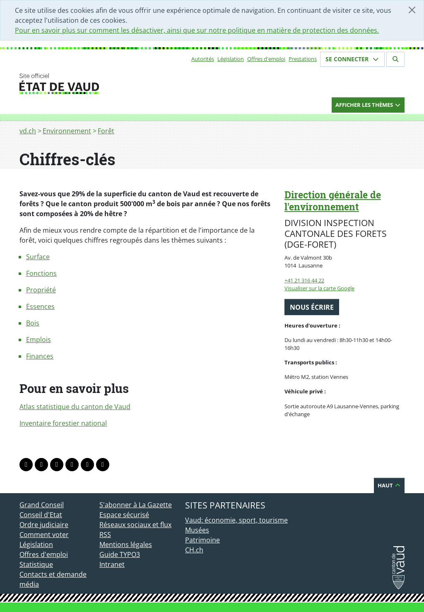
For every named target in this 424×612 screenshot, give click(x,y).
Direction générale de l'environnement (332, 200)
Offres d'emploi (266, 59)
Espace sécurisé (124, 514)
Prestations (303, 59)
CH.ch (194, 549)
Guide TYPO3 (119, 554)
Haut (389, 485)
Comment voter (44, 534)
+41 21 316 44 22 (304, 280)
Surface (38, 256)
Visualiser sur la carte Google (319, 288)
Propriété (41, 289)
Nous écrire (312, 307)
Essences (40, 306)
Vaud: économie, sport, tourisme (236, 520)
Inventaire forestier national (63, 423)
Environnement (67, 130)
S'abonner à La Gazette (135, 504)
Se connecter (352, 59)
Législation (230, 59)
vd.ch (27, 130)
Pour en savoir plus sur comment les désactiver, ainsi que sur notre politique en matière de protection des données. (197, 30)
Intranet (112, 564)
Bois (32, 323)
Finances (39, 356)
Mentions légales (125, 544)
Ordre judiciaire (43, 524)
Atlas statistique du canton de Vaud (74, 406)
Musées (197, 530)
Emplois (38, 339)
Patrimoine (202, 540)
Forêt (106, 130)
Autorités (202, 59)
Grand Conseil (41, 504)
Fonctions (41, 273)
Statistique (36, 564)
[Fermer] (412, 9)
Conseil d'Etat (40, 514)
